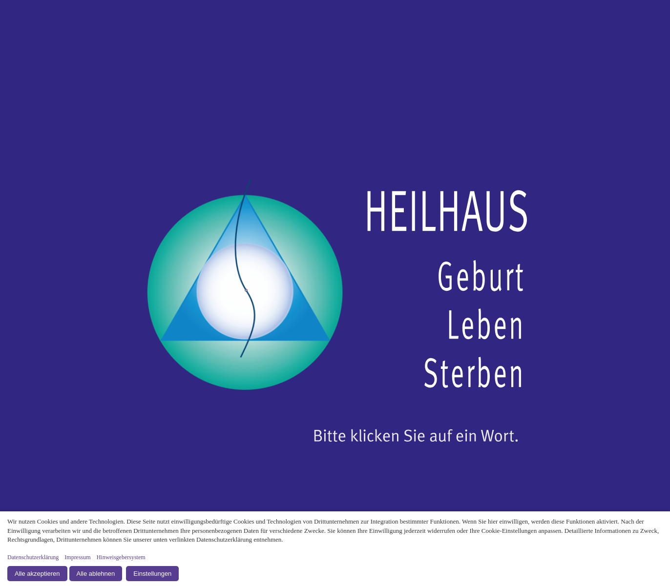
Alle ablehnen (96, 573)
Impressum (77, 557)
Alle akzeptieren (37, 573)
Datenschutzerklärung (33, 557)
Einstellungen (152, 573)
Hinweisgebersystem (121, 557)
